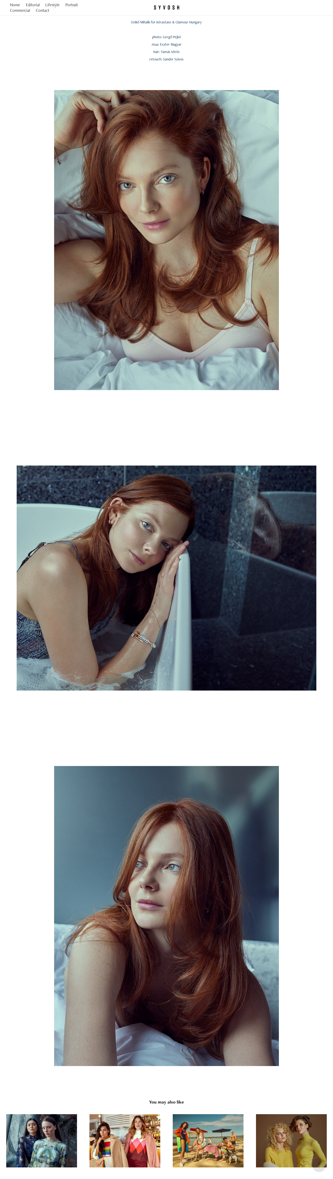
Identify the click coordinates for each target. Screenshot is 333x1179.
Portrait (71, 4)
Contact (42, 10)
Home (15, 4)
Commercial (20, 10)
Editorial (33, 4)
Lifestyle (52, 4)
